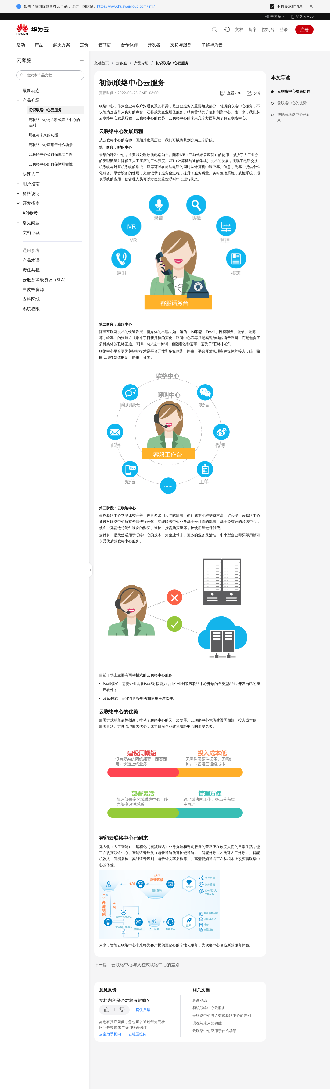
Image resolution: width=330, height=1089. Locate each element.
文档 (239, 29)
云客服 (121, 63)
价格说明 (31, 193)
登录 (283, 29)
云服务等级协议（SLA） (45, 279)
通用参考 (31, 250)
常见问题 (31, 222)
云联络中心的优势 (292, 103)
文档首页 (101, 63)
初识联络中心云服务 (45, 110)
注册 (304, 29)
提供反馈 (143, 1010)
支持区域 (31, 299)
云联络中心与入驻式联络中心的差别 (54, 122)
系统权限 (31, 309)
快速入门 (31, 174)
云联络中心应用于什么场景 (51, 145)
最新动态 (31, 90)
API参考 (30, 213)
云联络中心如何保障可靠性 (51, 164)
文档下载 (31, 232)
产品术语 (31, 260)
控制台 (268, 29)
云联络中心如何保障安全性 (51, 154)
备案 (252, 29)
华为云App (305, 16)
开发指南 (31, 203)
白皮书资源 (33, 289)
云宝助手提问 (110, 1034)
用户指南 (31, 183)
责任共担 (31, 270)
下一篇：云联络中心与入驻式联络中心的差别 (137, 964)
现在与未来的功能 (43, 135)
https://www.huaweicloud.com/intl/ (126, 6)
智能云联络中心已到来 (293, 117)
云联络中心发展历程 (293, 91)
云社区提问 (137, 1034)
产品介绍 (31, 100)
